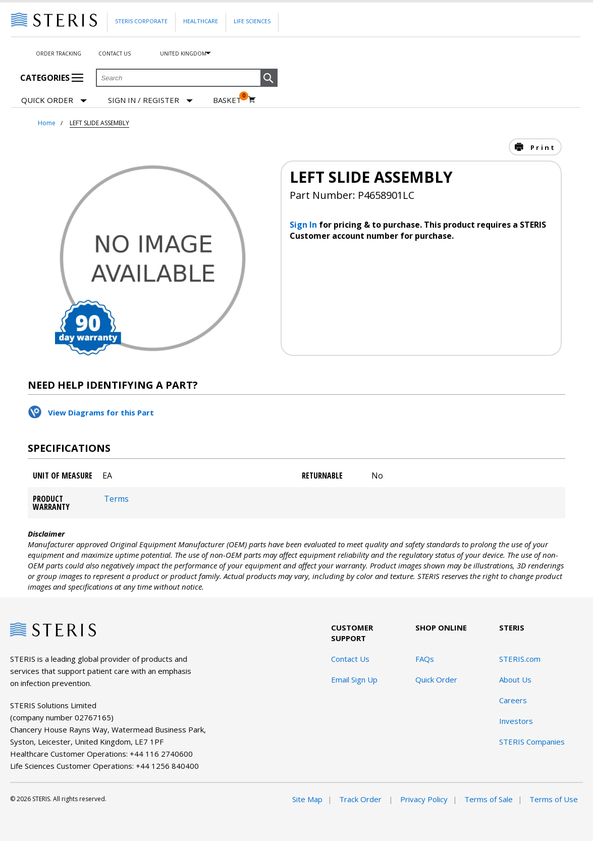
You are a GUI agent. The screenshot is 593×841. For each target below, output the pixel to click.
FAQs (424, 659)
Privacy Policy (424, 799)
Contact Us (114, 53)
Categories (51, 77)
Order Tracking (58, 53)
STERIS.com (520, 659)
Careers (513, 700)
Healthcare (200, 21)
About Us (515, 679)
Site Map (307, 799)
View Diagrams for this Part (101, 412)
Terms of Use (553, 799)
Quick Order (54, 100)
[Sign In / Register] (150, 100)
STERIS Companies (532, 742)
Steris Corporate (141, 21)
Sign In (304, 224)
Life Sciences (252, 21)
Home (47, 123)
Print (541, 147)
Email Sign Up (354, 679)
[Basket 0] (234, 100)
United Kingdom (183, 53)
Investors (516, 721)
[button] (269, 78)
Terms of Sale (488, 799)
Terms (116, 498)
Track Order (361, 799)
